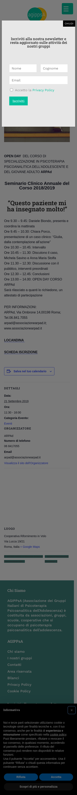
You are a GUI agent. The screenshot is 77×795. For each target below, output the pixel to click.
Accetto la (34, 90)
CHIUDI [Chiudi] (69, 23)
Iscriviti (18, 101)
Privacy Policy (43, 90)
